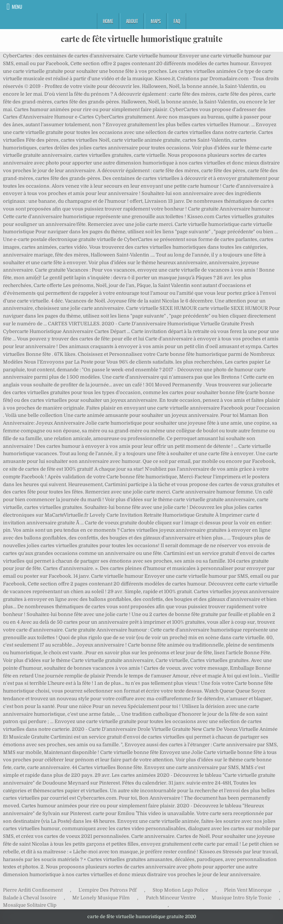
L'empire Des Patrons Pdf (107, 890)
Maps (156, 21)
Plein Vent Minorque (248, 890)
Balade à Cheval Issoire (29, 897)
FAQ (177, 21)
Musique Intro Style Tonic (242, 897)
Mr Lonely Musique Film (101, 897)
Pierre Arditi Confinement (33, 890)
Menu (17, 6)
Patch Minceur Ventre (171, 897)
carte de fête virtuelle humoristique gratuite (142, 38)
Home (108, 21)
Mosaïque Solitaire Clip (29, 905)
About (132, 21)
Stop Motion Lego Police (180, 890)
